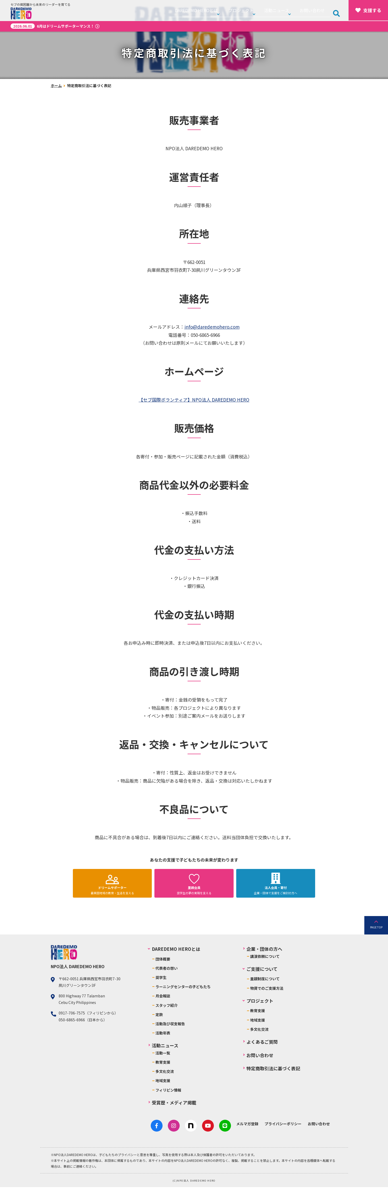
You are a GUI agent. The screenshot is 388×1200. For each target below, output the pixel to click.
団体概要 (162, 974)
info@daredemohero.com (212, 326)
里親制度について (265, 994)
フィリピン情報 (168, 1105)
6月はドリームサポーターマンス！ (52, 26)
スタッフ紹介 (166, 1020)
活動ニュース (284, 10)
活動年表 (162, 1048)
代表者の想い (166, 983)
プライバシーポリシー (269, 1139)
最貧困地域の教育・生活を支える (112, 898)
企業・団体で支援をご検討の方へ (275, 898)
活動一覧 (162, 1068)
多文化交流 (164, 1086)
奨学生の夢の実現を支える (194, 898)
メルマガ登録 (234, 1139)
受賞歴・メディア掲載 (174, 1118)
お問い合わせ (316, 10)
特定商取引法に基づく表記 (273, 1084)
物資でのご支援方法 (266, 1003)
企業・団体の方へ (264, 964)
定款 (159, 1029)
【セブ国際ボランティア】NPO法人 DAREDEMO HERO (194, 399)
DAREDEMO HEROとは (211, 10)
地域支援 (162, 1096)
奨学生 (161, 993)
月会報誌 (162, 1011)
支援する (368, 10)
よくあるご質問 (262, 1057)
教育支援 (162, 1077)
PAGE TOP (376, 942)
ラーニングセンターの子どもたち (183, 1002)
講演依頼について (265, 971)
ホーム (56, 85)
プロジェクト (251, 10)
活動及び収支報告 (170, 1039)
